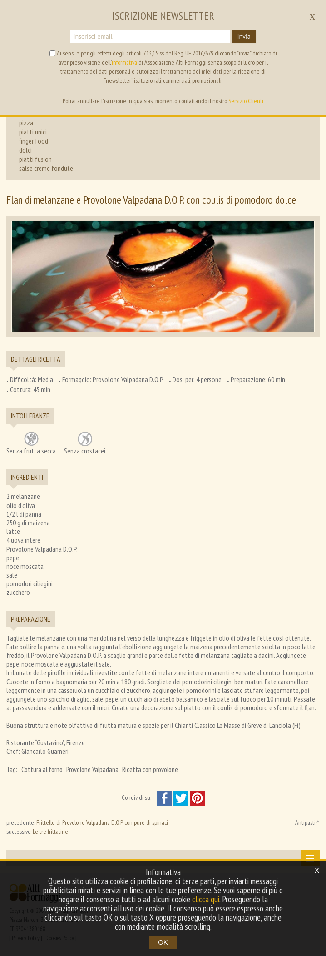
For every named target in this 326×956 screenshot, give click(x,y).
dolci (25, 150)
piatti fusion (35, 159)
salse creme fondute (46, 168)
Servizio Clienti (245, 101)
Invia (243, 36)
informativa (124, 62)
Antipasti (305, 822)
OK (163, 942)
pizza (26, 123)
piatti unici (33, 132)
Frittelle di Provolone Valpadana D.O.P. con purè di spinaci (102, 822)
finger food (33, 141)
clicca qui (205, 899)
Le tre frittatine (50, 831)
